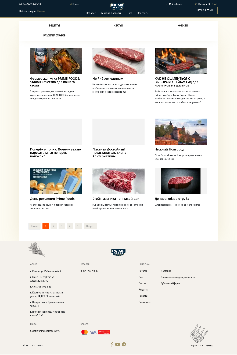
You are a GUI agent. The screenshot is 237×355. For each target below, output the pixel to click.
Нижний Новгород (169, 150)
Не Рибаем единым (107, 79)
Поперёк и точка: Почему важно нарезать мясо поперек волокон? (55, 153)
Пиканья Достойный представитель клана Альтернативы (109, 153)
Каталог (91, 13)
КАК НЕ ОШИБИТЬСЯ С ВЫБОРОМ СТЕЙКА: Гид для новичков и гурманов (176, 82)
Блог (129, 13)
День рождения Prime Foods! (53, 200)
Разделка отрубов (54, 36)
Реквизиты (144, 303)
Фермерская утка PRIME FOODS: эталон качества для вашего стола (55, 82)
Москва (41, 11)
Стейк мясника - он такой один (117, 200)
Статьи (118, 26)
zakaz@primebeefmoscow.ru (45, 332)
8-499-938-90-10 (32, 4)
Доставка (166, 272)
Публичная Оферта (170, 284)
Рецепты (54, 26)
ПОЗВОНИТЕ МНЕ (205, 10)
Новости (183, 26)
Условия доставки (111, 13)
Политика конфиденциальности (178, 278)
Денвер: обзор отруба (172, 200)
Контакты (143, 13)
